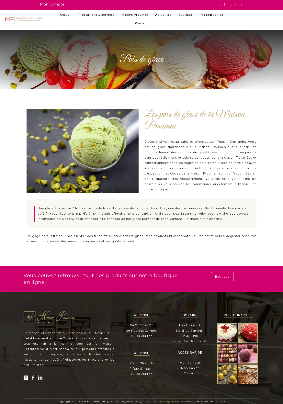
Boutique (186, 14)
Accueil (66, 14)
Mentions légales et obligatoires (129, 401)
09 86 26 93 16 (141, 363)
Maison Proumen (135, 14)
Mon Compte (190, 363)
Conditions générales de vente (172, 401)
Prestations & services (97, 14)
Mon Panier (190, 368)
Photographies (211, 14)
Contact (141, 23)
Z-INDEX (219, 401)
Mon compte (52, 4)
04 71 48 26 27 (141, 325)
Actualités (163, 14)
